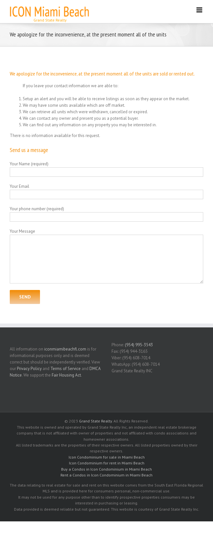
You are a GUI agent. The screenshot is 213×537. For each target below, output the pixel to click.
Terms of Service (65, 368)
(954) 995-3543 (139, 345)
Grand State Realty (95, 421)
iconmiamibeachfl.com (65, 349)
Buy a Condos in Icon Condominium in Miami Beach (106, 469)
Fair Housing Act (66, 375)
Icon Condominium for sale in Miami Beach (107, 457)
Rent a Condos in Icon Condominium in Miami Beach (106, 475)
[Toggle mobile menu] (199, 10)
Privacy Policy (29, 368)
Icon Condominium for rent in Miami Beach (106, 463)
